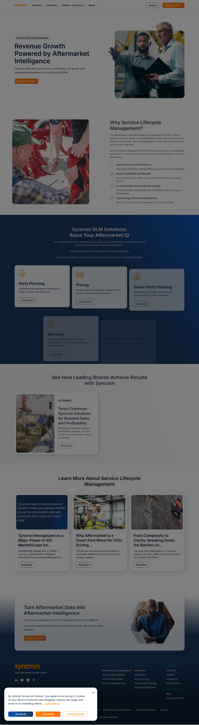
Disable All (48, 714)
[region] (50, 704)
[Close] (93, 693)
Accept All (20, 714)
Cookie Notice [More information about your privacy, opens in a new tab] (52, 703)
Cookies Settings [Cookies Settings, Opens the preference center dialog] (75, 714)
